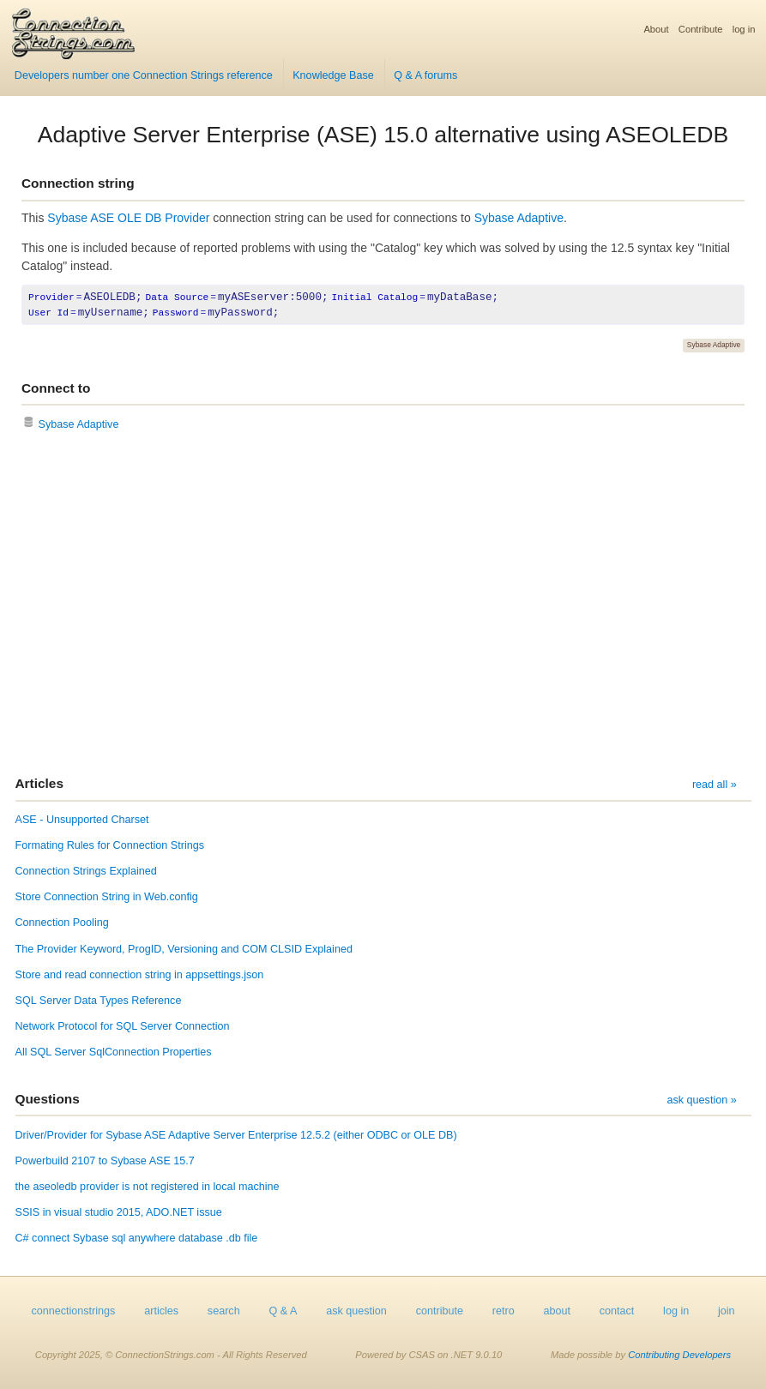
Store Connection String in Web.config (106, 897)
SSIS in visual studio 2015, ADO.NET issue (118, 1212)
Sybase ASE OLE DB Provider (128, 218)
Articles (39, 783)
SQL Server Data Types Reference (98, 1001)
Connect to (55, 388)
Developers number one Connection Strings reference (144, 75)
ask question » (701, 1100)
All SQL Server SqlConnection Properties (113, 1052)
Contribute (701, 29)
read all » (714, 785)
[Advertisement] (383, 605)
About (655, 29)
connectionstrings (73, 1311)
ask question (356, 1311)
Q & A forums (425, 75)
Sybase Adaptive (519, 218)
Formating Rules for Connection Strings (110, 845)
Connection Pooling (62, 923)
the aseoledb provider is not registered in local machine (147, 1187)
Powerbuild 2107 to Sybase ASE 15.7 (105, 1161)
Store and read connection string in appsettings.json (139, 975)
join (726, 1311)
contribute (439, 1311)
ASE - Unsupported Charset (82, 820)
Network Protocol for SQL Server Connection (122, 1026)
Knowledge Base (333, 75)
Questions (47, 1098)
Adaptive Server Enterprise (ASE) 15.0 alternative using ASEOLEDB (383, 134)
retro (503, 1311)
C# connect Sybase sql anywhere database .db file (136, 1238)
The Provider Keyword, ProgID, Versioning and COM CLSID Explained (184, 949)
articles (161, 1311)
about (556, 1311)
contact (617, 1311)
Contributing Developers (679, 1355)
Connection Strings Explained (86, 871)
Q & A (282, 1311)
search (224, 1311)
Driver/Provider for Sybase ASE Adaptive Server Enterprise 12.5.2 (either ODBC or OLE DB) (236, 1135)
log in (744, 29)
